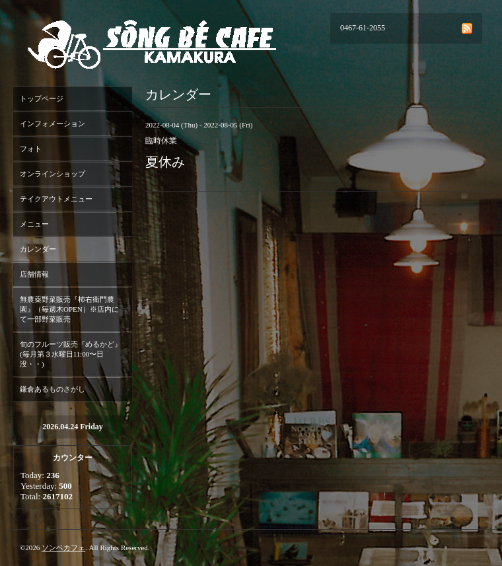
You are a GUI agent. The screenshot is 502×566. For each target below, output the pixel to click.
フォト (31, 149)
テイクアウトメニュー (56, 199)
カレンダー (38, 249)
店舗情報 (34, 274)
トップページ (41, 98)
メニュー (34, 224)
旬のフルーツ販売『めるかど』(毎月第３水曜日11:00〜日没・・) (71, 354)
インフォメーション (52, 123)
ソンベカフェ (63, 547)
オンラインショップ (52, 174)
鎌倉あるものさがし (52, 389)
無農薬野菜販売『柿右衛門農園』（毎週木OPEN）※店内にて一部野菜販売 (69, 309)
